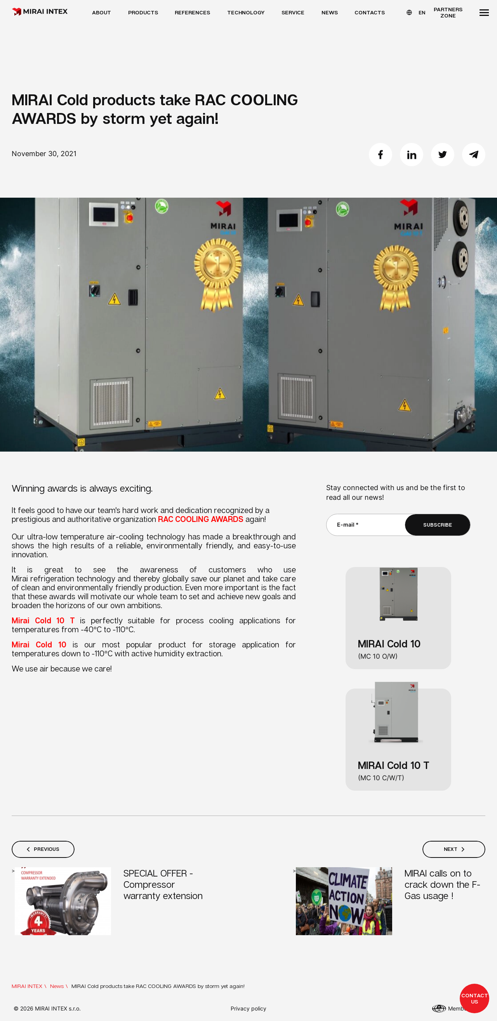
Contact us (474, 998)
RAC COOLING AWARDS (200, 519)
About (101, 12)
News (329, 12)
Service (293, 12)
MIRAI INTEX (27, 986)
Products (143, 12)
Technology (246, 12)
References (192, 12)
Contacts (370, 12)
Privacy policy (248, 1008)
